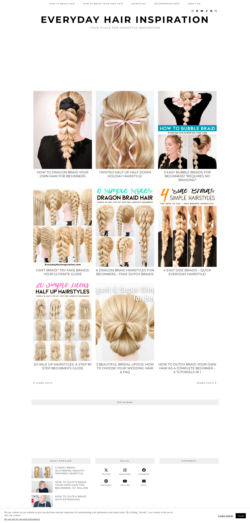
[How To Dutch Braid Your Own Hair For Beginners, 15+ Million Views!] (42, 487)
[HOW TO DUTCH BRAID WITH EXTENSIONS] (42, 501)
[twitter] (106, 472)
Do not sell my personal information (22, 519)
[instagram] (124, 472)
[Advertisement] (125, 60)
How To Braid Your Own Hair (103, 4)
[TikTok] (207, 11)
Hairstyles (138, 4)
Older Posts (43, 383)
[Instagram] (193, 11)
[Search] (216, 11)
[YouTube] (202, 11)
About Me (194, 4)
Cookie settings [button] (225, 515)
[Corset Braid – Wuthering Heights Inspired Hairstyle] (42, 472)
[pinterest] (106, 483)
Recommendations (167, 4)
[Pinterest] (197, 11)
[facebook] (144, 472)
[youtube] (124, 483)
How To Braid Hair (62, 4)
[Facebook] (211, 11)
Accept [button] (241, 515)
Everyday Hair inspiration (125, 19)
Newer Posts (206, 383)
